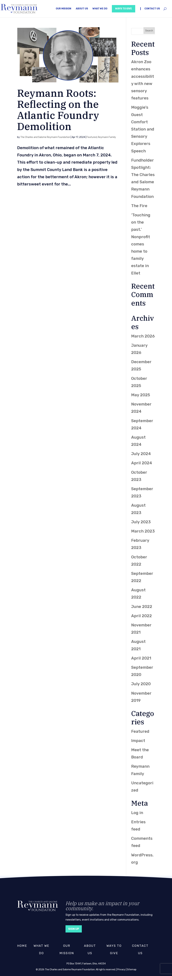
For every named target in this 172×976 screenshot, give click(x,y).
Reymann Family (107, 137)
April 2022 (141, 615)
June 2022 (141, 606)
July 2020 (141, 684)
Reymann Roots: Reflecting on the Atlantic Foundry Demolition (58, 109)
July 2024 (141, 453)
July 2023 (141, 522)
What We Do (100, 8)
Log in (137, 812)
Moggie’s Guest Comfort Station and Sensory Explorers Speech (142, 129)
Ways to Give (123, 8)
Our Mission (63, 8)
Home (22, 946)
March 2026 (143, 336)
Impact (138, 740)
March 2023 (143, 531)
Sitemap (131, 969)
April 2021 (141, 658)
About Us (82, 8)
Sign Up (74, 929)
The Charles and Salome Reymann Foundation (45, 137)
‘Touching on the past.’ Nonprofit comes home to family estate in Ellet (140, 244)
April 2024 (141, 463)
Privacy (121, 969)
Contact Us (152, 8)
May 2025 (140, 395)
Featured (92, 137)
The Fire (139, 205)
